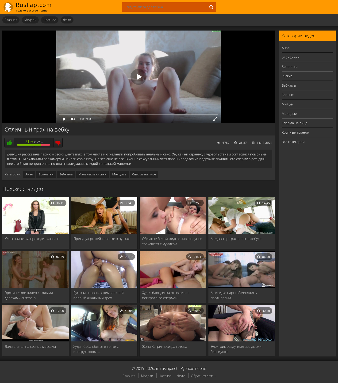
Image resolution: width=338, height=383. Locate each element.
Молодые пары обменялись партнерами (234, 295)
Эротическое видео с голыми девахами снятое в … (29, 295)
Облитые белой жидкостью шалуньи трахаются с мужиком (172, 241)
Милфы (287, 104)
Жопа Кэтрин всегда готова (164, 346)
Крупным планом (295, 132)
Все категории (293, 141)
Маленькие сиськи (93, 174)
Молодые (119, 174)
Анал (29, 174)
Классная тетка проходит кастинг (32, 238)
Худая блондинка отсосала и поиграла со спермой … (165, 295)
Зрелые (288, 95)
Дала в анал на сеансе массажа (30, 346)
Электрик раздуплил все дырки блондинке (236, 349)
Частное (49, 20)
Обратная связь (203, 376)
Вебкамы (66, 174)
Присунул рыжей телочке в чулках (101, 238)
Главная (11, 20)
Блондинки (291, 57)
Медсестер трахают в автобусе (236, 238)
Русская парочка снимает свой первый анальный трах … (98, 295)
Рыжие (287, 76)
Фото (67, 20)
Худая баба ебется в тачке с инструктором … (96, 349)
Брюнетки (45, 174)
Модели (30, 20)
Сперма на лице (144, 174)
